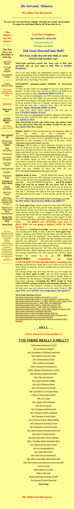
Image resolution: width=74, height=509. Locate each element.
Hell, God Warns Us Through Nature (43, 391)
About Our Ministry (7, 63)
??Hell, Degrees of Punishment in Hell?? (44, 370)
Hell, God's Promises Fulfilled (43, 381)
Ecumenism (7, 154)
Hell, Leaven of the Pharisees (43, 402)
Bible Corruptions (7, 149)
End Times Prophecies (7, 158)
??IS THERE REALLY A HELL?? (43, 340)
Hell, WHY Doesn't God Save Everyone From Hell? (43, 462)
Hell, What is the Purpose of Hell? (43, 445)
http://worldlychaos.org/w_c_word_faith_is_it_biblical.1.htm (38, 307)
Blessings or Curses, (7, 143)
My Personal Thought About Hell (43, 480)
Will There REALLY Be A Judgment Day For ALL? (7, 201)
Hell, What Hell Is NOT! (43, 452)
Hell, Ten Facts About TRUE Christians (43, 438)
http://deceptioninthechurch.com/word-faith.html (34, 317)
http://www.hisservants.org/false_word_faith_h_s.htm (36, 297)
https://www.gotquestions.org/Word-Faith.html (33, 311)
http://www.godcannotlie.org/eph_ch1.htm (32, 143)
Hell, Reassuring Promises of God (43, 423)
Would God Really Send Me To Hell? (43, 477)
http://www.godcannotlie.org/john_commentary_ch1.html (47, 198)
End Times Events (7, 164)
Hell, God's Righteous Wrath (43, 384)
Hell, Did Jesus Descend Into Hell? (43, 374)
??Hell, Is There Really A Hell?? (43, 395)
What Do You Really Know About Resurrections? (7, 210)
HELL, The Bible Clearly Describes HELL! (43, 441)
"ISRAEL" (7, 172)
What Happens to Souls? (44, 470)
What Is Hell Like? (43, 473)
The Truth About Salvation (7, 69)
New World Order (7, 177)
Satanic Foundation (7, 188)
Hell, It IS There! (43, 399)
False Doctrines (7, 169)
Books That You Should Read (7, 219)
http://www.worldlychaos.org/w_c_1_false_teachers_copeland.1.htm (42, 299)
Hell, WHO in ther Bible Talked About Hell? (43, 459)
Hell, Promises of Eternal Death (43, 409)
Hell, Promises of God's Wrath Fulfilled (43, 420)
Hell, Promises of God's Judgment (43, 413)
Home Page (7, 224)
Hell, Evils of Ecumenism (43, 377)
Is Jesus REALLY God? (7, 85)
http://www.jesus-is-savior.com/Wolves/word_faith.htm (36, 313)
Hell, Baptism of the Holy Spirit (44, 356)
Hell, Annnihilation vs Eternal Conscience (43, 352)
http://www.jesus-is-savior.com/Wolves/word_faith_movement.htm (41, 315)
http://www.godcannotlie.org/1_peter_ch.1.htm (39, 171)
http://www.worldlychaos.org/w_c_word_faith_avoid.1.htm (38, 305)
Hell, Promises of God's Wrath (44, 416)
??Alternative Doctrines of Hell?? (44, 345)
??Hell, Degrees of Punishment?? (43, 367)
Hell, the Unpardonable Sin (43, 448)
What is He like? (7, 110)
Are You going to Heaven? (43, 349)
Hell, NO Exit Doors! (44, 406)
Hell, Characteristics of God (44, 359)
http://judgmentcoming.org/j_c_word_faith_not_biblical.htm (38, 303)
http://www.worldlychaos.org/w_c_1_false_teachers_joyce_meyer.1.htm (43, 301)
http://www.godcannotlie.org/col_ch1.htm (52, 155)
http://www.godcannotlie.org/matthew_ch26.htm (44, 136)
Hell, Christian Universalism (44, 363)
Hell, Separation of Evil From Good (43, 427)
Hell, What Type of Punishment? (43, 455)
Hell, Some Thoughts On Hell (43, 434)
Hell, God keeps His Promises (44, 388)
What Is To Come (7, 193)
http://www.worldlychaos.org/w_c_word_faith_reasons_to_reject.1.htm (42, 309)
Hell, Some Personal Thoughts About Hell (43, 431)
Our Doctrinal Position (7, 76)
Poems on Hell (43, 466)
